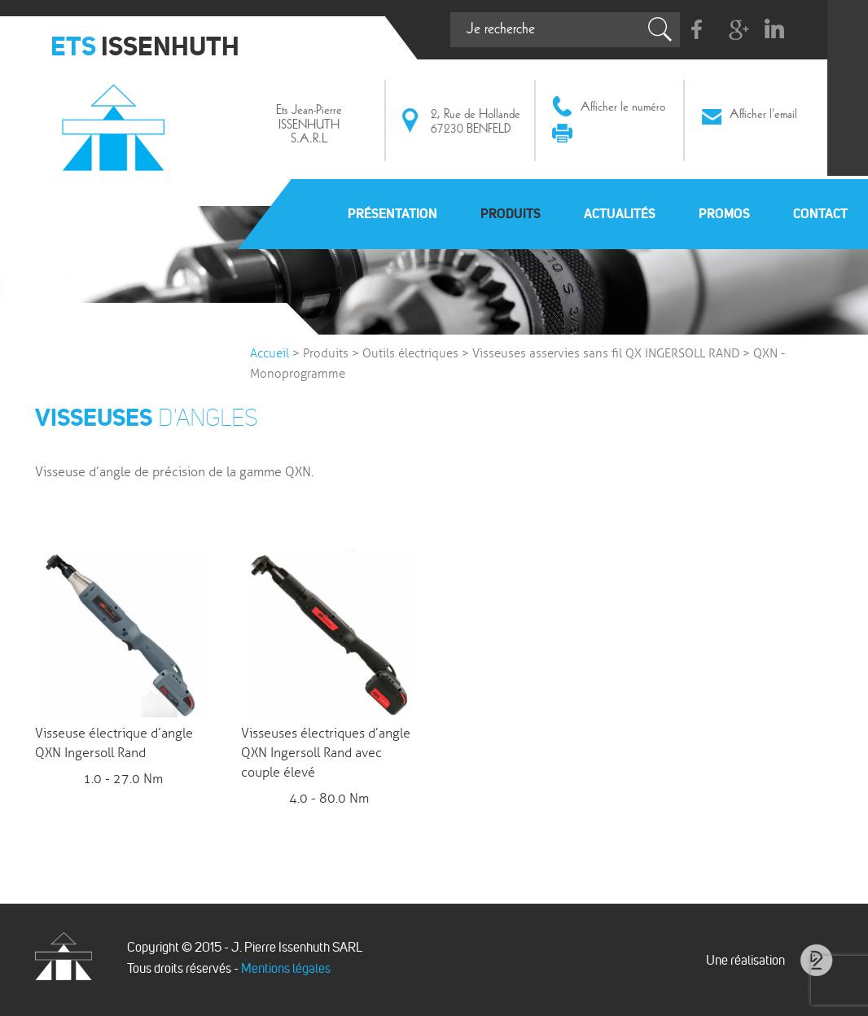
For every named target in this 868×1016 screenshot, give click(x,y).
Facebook (697, 29)
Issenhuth (116, 124)
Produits (510, 213)
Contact (820, 213)
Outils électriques (410, 353)
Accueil (269, 353)
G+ (735, 29)
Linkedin (773, 29)
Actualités (619, 213)
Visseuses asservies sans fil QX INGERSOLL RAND (605, 353)
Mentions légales (286, 968)
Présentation (392, 213)
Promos (724, 213)
